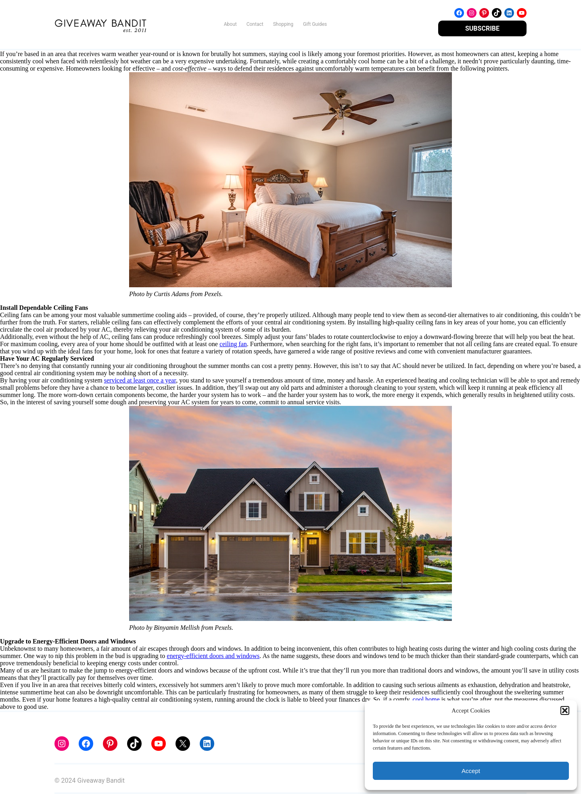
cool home (426, 699)
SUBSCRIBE (482, 28)
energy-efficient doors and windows (213, 655)
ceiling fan (233, 344)
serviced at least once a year (140, 380)
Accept (471, 770)
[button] (565, 710)
